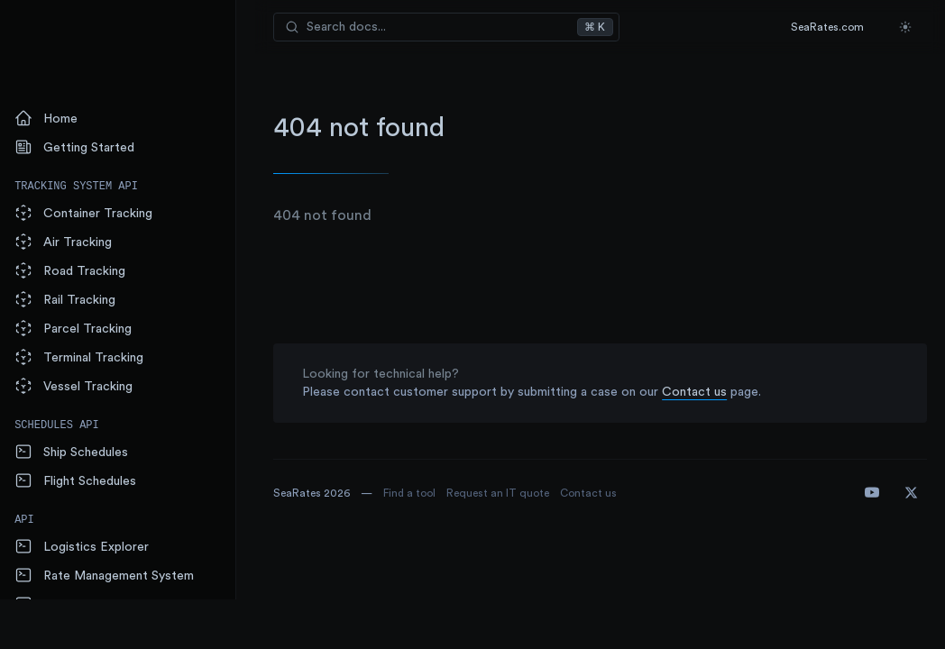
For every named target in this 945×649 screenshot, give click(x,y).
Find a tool (425, 493)
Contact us (709, 392)
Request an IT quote (513, 493)
